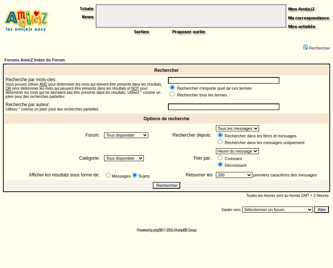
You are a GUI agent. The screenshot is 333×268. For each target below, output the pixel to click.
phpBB (157, 230)
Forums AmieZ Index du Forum (34, 60)
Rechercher (316, 48)
